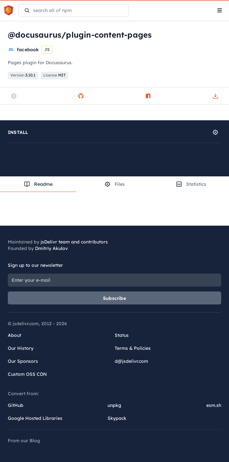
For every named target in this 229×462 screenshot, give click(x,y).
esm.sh (213, 405)
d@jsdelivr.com (131, 361)
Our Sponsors (23, 361)
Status (122, 335)
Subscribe (114, 298)
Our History (20, 348)
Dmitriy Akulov (51, 248)
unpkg (114, 405)
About (14, 335)
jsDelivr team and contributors (74, 242)
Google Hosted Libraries (35, 418)
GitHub (15, 405)
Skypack (117, 418)
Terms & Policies (133, 348)
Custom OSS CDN (27, 374)
